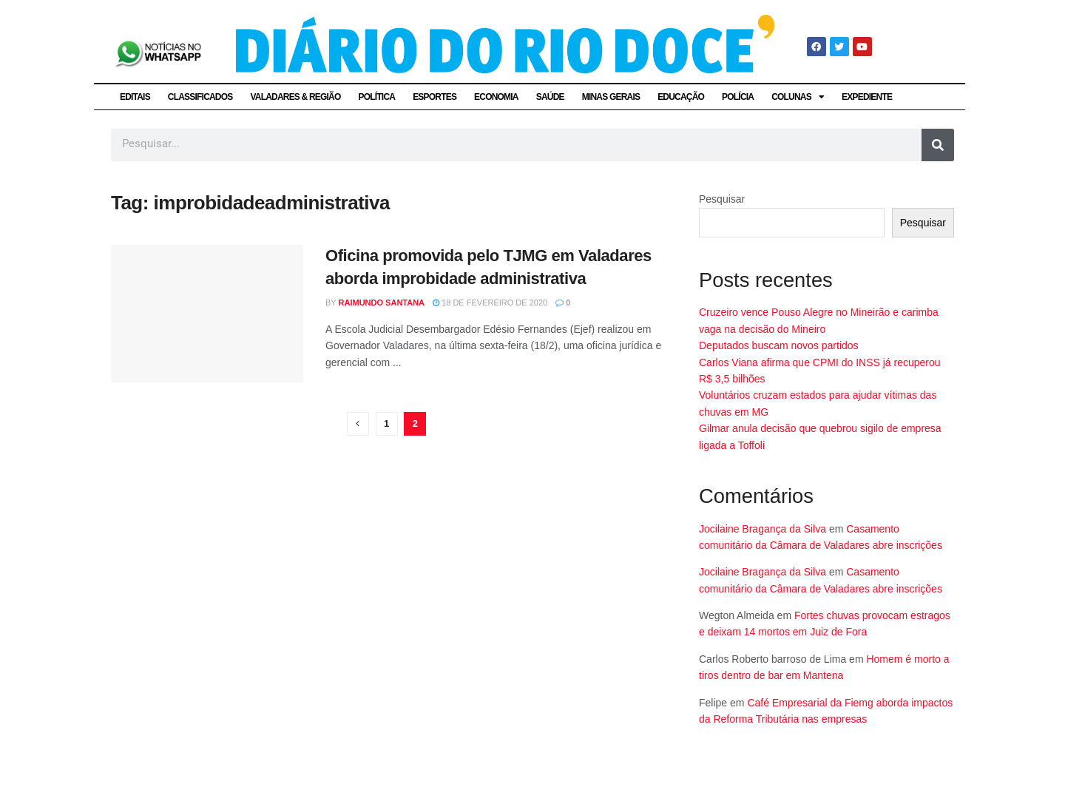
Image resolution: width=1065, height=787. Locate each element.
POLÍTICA (377, 97)
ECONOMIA (496, 97)
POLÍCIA (738, 97)
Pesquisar (722, 199)
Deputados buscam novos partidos (779, 345)
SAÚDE (550, 97)
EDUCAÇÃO (680, 97)
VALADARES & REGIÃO (295, 97)
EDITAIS (135, 97)
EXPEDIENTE (867, 97)
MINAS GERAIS (611, 97)
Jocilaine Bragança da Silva (762, 529)
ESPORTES (434, 97)
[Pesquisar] (938, 145)
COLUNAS (797, 97)
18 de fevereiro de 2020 (490, 302)
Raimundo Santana (382, 302)
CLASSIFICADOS (200, 97)
